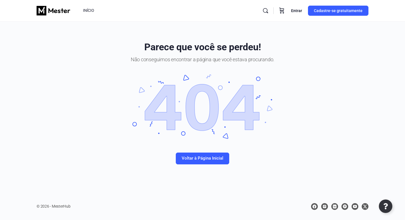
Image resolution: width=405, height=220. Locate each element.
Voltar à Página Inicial (202, 158)
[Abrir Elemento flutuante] (385, 206)
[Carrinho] (281, 10)
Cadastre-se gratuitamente (338, 10)
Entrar (296, 10)
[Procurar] (265, 10)
